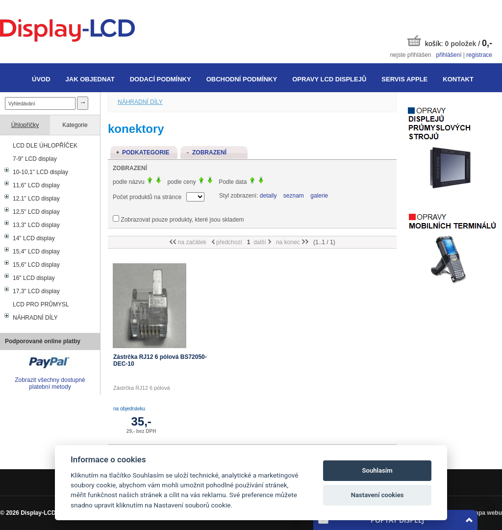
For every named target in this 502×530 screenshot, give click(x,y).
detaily (268, 195)
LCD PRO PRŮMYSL (41, 304)
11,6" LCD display (36, 185)
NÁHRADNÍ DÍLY (35, 317)
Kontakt (458, 79)
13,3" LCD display (36, 225)
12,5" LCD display (36, 211)
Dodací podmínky (160, 79)
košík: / (449, 41)
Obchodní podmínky (241, 79)
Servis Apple (404, 79)
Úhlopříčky (25, 125)
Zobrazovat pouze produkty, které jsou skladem (182, 219)
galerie (319, 195)
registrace (479, 54)
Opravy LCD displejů (329, 79)
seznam (293, 195)
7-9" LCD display (35, 158)
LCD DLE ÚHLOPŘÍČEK (45, 145)
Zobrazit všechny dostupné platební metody (50, 383)
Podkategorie (145, 152)
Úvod (41, 79)
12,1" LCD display (36, 198)
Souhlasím (377, 470)
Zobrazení (209, 152)
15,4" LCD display (36, 251)
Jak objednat (90, 79)
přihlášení (448, 54)
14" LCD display (34, 238)
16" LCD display (34, 278)
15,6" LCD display (36, 264)
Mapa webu (486, 512)
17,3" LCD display (36, 291)
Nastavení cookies (377, 495)
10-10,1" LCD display (40, 172)
